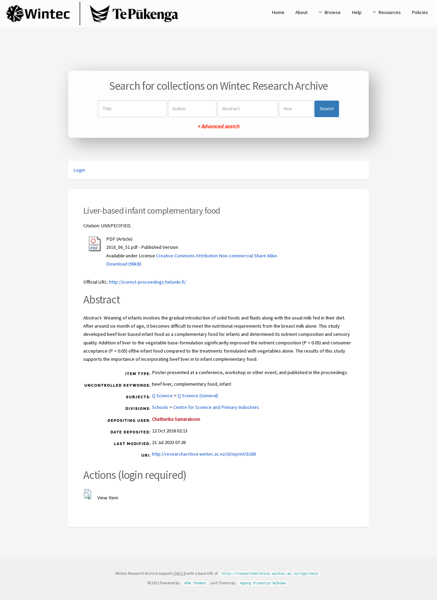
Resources (389, 12)
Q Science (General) (198, 395)
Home (278, 12)
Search (327, 108)
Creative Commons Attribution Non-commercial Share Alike (216, 256)
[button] (87, 494)
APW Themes (195, 582)
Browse (332, 12)
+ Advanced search (218, 126)
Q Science (162, 395)
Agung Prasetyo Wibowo (263, 582)
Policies (420, 12)
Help (357, 12)
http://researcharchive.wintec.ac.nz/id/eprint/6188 (204, 454)
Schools (160, 407)
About (301, 12)
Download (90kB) (123, 264)
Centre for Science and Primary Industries (216, 407)
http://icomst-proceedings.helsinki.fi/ (147, 282)
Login (79, 170)
